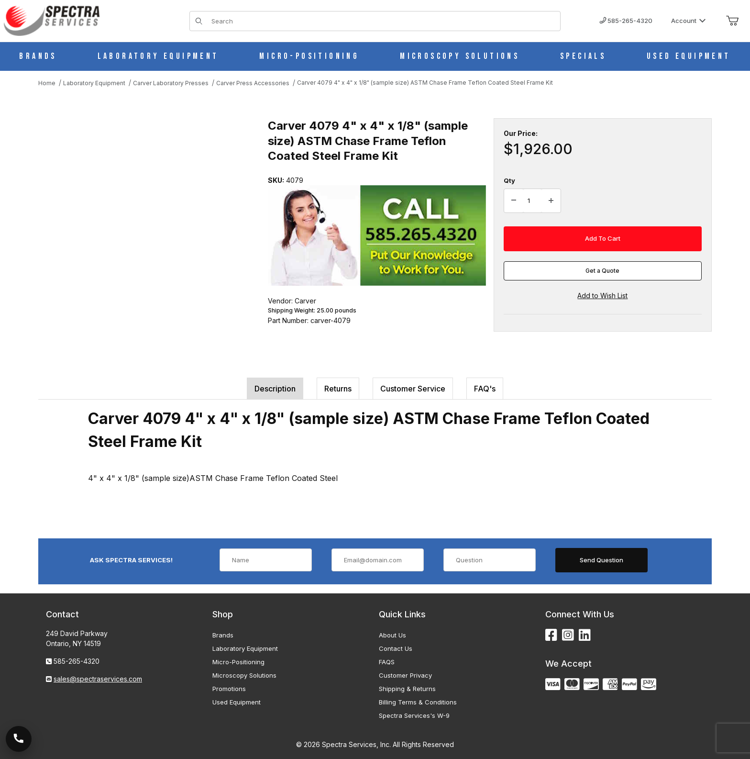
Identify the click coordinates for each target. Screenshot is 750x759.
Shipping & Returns (407, 688)
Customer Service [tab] (412, 388)
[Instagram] (568, 635)
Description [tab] (275, 388)
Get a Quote (602, 270)
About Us (392, 635)
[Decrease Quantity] (513, 201)
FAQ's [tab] (485, 388)
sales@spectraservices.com (98, 679)
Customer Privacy (405, 675)
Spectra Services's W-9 (414, 715)
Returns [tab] (338, 388)
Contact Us (395, 648)
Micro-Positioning (238, 662)
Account (688, 20)
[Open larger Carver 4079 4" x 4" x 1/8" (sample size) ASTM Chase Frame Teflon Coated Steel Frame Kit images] (143, 214)
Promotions (229, 688)
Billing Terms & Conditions (418, 702)
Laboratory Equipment (245, 648)
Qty (509, 180)
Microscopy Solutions (244, 675)
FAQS (387, 662)
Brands (222, 635)
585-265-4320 (625, 20)
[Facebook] (551, 635)
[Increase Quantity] (551, 201)
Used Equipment (236, 702)
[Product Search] (383, 21)
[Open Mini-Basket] (732, 21)
